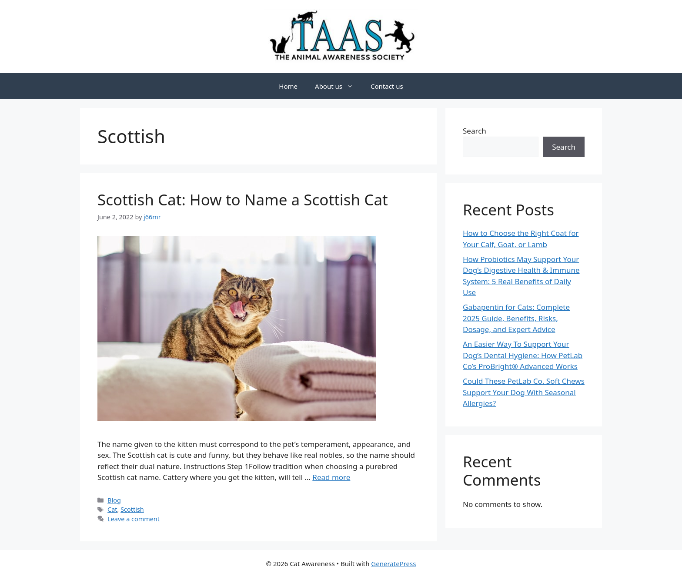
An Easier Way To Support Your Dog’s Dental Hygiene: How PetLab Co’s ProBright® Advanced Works (522, 355)
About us (338, 86)
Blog (114, 500)
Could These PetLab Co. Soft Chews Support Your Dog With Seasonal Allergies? (524, 392)
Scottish (132, 509)
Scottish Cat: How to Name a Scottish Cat (242, 199)
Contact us (387, 86)
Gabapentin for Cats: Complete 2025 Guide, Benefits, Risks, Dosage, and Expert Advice (516, 318)
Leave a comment (133, 519)
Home (288, 86)
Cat (112, 509)
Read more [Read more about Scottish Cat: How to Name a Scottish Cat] (331, 477)
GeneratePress (393, 563)
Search (474, 131)
